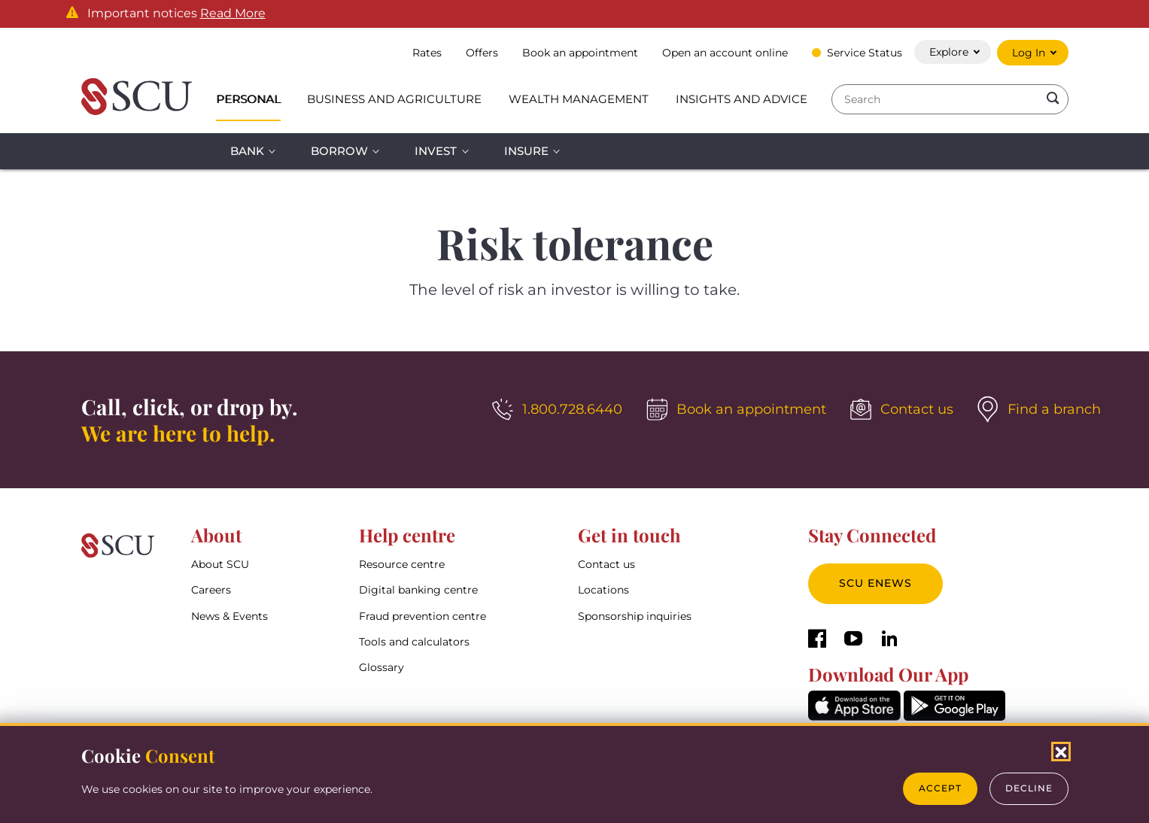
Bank (247, 151)
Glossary (381, 667)
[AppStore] (854, 716)
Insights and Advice (741, 99)
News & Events (229, 616)
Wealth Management (579, 99)
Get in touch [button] (629, 534)
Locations (603, 590)
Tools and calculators (414, 641)
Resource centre (402, 564)
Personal (248, 99)
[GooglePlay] (954, 716)
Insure (526, 151)
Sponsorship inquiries (635, 616)
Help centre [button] (407, 534)
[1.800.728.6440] (557, 409)
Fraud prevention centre (422, 616)
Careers (211, 590)
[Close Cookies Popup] (1060, 751)
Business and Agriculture (394, 99)
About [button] (216, 534)
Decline (1029, 788)
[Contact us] (901, 409)
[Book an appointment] (736, 409)
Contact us (606, 564)
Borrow (339, 151)
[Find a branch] (1039, 409)
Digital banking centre (418, 590)
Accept (940, 788)
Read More (233, 13)
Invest (436, 151)
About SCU (220, 564)
